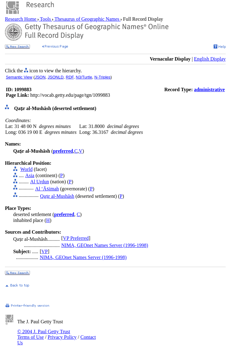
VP (44, 251)
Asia (29, 175)
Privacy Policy (62, 337)
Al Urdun (39, 181)
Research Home (21, 19)
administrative (209, 89)
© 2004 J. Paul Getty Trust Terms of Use (43, 334)
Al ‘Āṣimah (47, 188)
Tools (45, 19)
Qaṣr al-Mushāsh (57, 196)
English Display (210, 59)
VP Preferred (76, 238)
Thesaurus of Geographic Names (87, 19)
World (26, 169)
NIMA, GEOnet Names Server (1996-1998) (104, 245)
